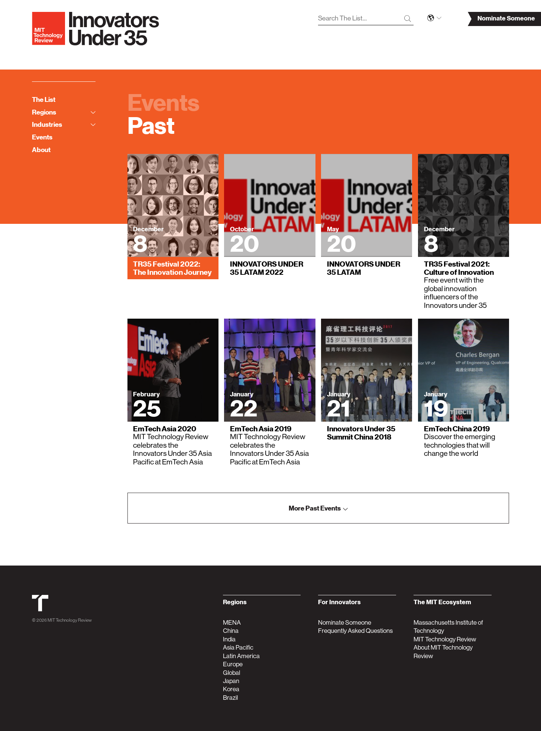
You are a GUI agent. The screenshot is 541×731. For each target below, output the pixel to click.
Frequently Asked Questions (355, 630)
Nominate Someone (344, 622)
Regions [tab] (63, 112)
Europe (233, 664)
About (41, 149)
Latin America (241, 656)
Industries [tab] (63, 124)
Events (42, 137)
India (229, 639)
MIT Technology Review (70, 620)
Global (231, 672)
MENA (232, 622)
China (231, 630)
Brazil (230, 697)
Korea (231, 689)
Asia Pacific (238, 647)
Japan (231, 681)
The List (43, 99)
